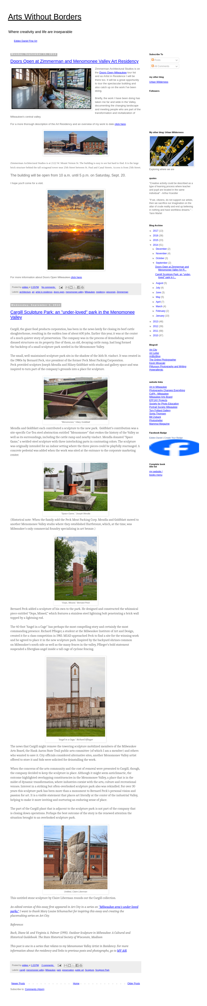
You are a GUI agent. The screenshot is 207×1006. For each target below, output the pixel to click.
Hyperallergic (156, 369)
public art (79, 970)
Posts (155, 60)
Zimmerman (122, 292)
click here (120, 124)
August (160, 283)
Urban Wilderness (158, 82)
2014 (156, 245)
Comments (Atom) (34, 989)
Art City (153, 349)
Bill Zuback (155, 417)
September (162, 262)
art (33, 292)
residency (100, 292)
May (158, 297)
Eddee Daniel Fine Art (25, 41)
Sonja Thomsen (157, 413)
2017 (156, 230)
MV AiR (122, 950)
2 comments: (48, 965)
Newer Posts (18, 983)
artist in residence (44, 292)
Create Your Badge (173, 438)
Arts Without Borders (44, 16)
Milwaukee (90, 292)
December (162, 249)
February (161, 311)
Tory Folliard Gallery (160, 410)
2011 (156, 330)
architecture (25, 292)
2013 (156, 321)
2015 (156, 240)
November (162, 253)
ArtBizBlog (154, 356)
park (59, 970)
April (158, 301)
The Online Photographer (162, 359)
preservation (68, 970)
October (160, 258)
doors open (59, 292)
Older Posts (133, 983)
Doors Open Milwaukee (113, 72)
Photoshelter (156, 420)
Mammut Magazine (159, 423)
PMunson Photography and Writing (167, 366)
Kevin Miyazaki (157, 363)
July (158, 287)
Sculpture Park (102, 970)
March (159, 306)
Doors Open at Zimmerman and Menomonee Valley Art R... (172, 268)
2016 (156, 235)
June (159, 292)
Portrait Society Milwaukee (163, 407)
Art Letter (154, 353)
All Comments (160, 66)
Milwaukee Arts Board (160, 397)
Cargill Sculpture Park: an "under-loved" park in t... (173, 276)
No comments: (49, 287)
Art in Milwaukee (158, 387)
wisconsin (111, 292)
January (160, 315)
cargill (22, 970)
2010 (156, 335)
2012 (156, 326)
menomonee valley (75, 292)
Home (76, 983)
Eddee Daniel (155, 438)
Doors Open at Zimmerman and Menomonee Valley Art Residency (74, 61)
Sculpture (89, 970)
